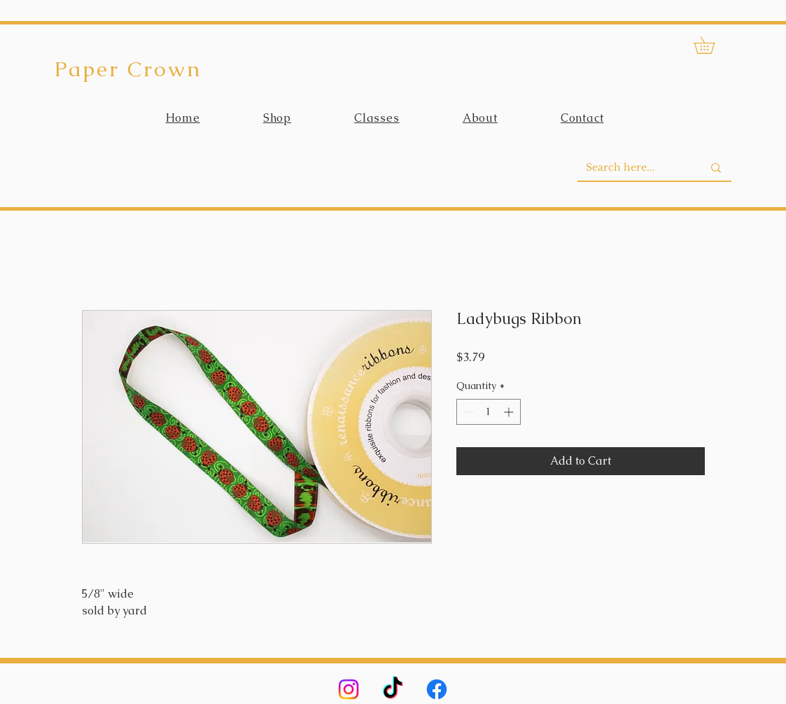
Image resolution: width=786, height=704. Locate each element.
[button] (712, 45)
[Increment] (510, 412)
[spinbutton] (488, 412)
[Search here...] (634, 168)
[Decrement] (467, 412)
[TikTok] (392, 689)
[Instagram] (348, 689)
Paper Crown (128, 69)
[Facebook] (436, 689)
